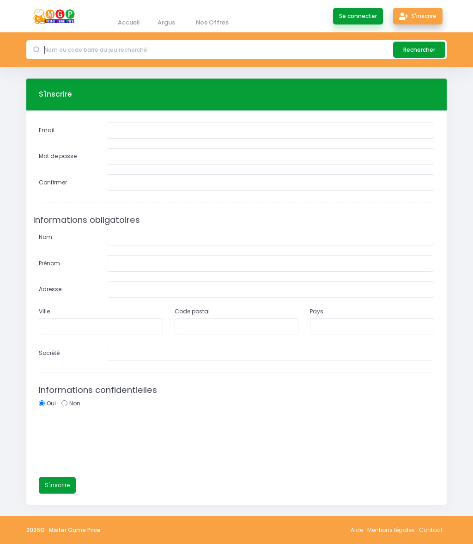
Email (47, 130)
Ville (44, 311)
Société (49, 353)
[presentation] (109, 449)
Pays (316, 311)
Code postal (192, 311)
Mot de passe (58, 156)
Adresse (50, 289)
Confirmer (53, 182)
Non (74, 403)
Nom (45, 237)
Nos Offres (212, 22)
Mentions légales (391, 530)
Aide (357, 530)
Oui (51, 403)
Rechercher (419, 50)
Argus (166, 22)
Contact (431, 530)
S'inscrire (418, 16)
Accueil (128, 22)
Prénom (49, 263)
